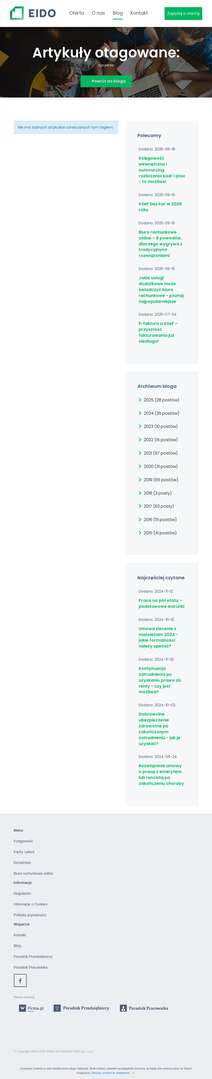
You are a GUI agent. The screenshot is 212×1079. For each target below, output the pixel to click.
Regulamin (22, 893)
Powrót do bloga (106, 81)
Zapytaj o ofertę (183, 13)
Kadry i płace (24, 852)
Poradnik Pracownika (31, 967)
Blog (118, 13)
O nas (98, 13)
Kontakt (139, 13)
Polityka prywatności (30, 915)
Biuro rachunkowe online (33, 873)
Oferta (76, 13)
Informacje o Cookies (31, 904)
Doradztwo (22, 863)
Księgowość (23, 841)
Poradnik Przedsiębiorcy (33, 957)
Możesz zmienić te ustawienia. (111, 1072)
